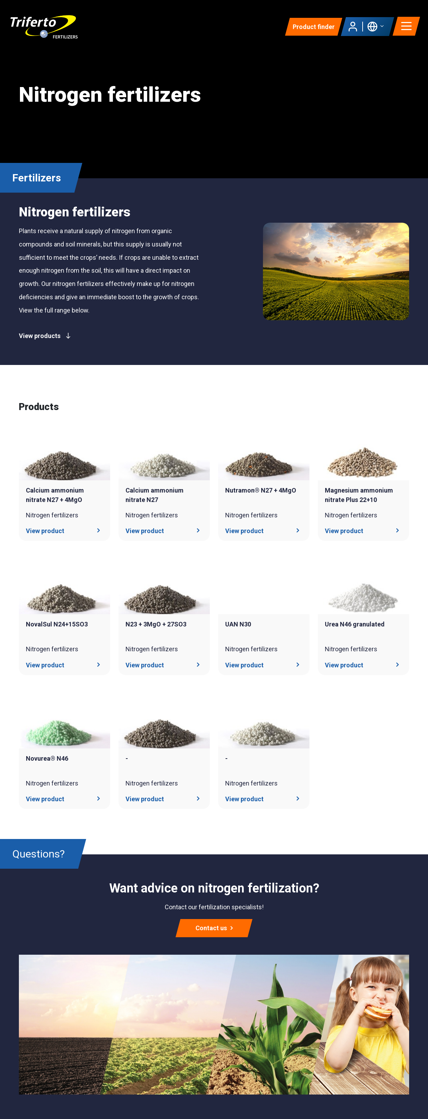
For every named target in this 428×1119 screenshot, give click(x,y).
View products (45, 335)
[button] (375, 26)
